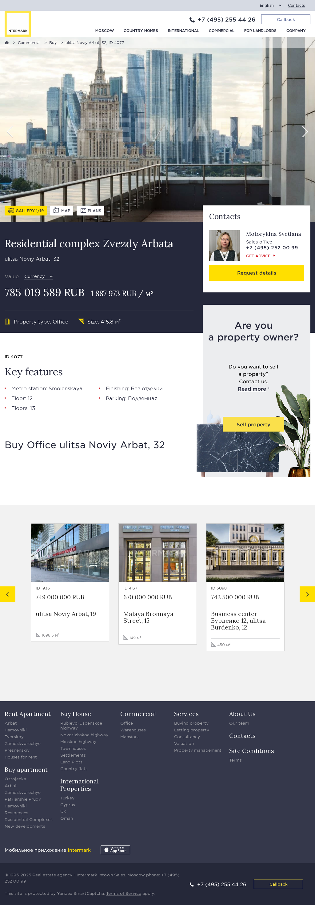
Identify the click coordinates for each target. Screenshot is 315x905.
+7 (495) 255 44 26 (226, 19)
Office (126, 723)
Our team (239, 723)
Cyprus (67, 804)
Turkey (67, 797)
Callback (278, 884)
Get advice (258, 255)
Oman (66, 818)
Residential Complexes (29, 819)
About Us (242, 714)
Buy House (75, 714)
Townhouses (73, 748)
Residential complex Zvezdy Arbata (89, 243)
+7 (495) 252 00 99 (272, 247)
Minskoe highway (78, 741)
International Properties (79, 784)
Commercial (221, 31)
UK (63, 811)
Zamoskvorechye (23, 743)
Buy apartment (26, 769)
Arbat (11, 723)
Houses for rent (21, 756)
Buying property (191, 723)
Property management (197, 750)
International (183, 31)
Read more (252, 388)
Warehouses (133, 729)
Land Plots (71, 761)
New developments (25, 826)
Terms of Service (123, 893)
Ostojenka (15, 778)
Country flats (74, 768)
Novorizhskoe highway (84, 734)
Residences (16, 812)
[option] (157, 129)
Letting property (191, 729)
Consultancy (187, 736)
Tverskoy (14, 736)
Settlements (73, 755)
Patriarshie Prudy (23, 799)
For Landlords (260, 31)
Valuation (184, 743)
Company (296, 31)
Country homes (141, 31)
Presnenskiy (17, 750)
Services (186, 714)
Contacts (296, 5)
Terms (235, 760)
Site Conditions (251, 750)
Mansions (130, 736)
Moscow (104, 31)
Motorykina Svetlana (273, 233)
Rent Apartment (28, 714)
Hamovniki (16, 729)
